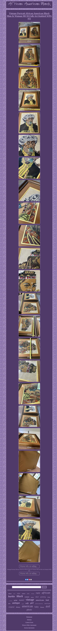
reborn (23, 593)
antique (16, 603)
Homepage (29, 617)
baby (37, 607)
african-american (39, 603)
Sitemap (29, 619)
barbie (11, 596)
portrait (10, 600)
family (32, 597)
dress (10, 593)
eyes (14, 593)
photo (29, 609)
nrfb (27, 603)
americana (47, 603)
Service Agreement (29, 627)
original (11, 607)
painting (43, 597)
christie (32, 593)
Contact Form (29, 622)
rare (38, 593)
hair (47, 600)
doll (48, 606)
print (15, 600)
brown (42, 607)
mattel (21, 600)
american (27, 606)
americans (40, 600)
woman (27, 597)
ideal (37, 597)
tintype (48, 597)
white (18, 593)
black (20, 596)
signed (23, 603)
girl (31, 603)
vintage (30, 599)
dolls (28, 593)
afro (9, 603)
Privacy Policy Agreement (29, 625)
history (18, 607)
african (46, 592)
